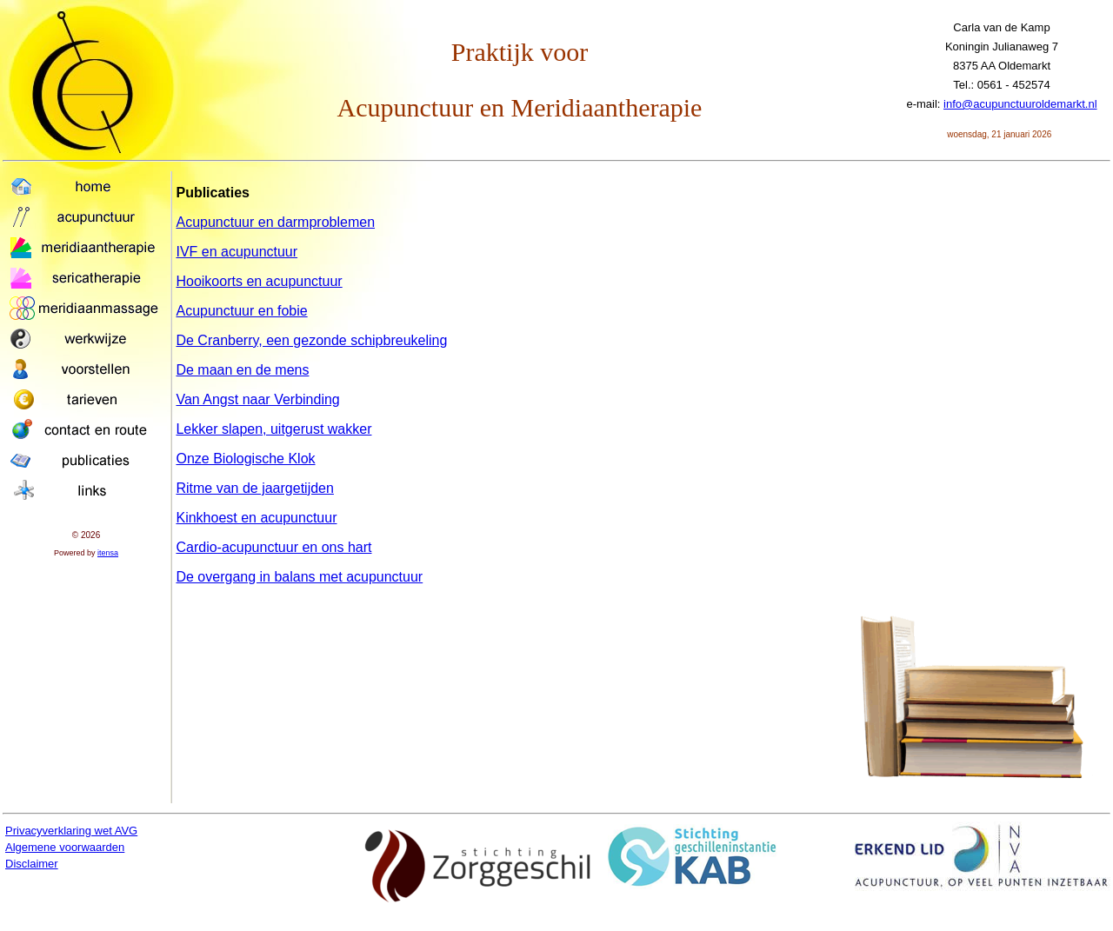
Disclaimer (31, 863)
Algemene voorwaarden (64, 847)
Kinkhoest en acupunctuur (256, 517)
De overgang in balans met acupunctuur (299, 576)
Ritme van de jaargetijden (254, 488)
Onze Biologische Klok (245, 458)
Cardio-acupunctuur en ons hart (273, 547)
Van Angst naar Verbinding (257, 399)
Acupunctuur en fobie (241, 310)
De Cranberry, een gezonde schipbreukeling (311, 340)
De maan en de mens (242, 369)
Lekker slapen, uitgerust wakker (273, 429)
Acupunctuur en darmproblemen (275, 222)
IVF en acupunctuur (236, 251)
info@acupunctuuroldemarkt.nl (1020, 103)
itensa (107, 553)
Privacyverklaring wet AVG (71, 830)
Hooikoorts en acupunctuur (259, 281)
